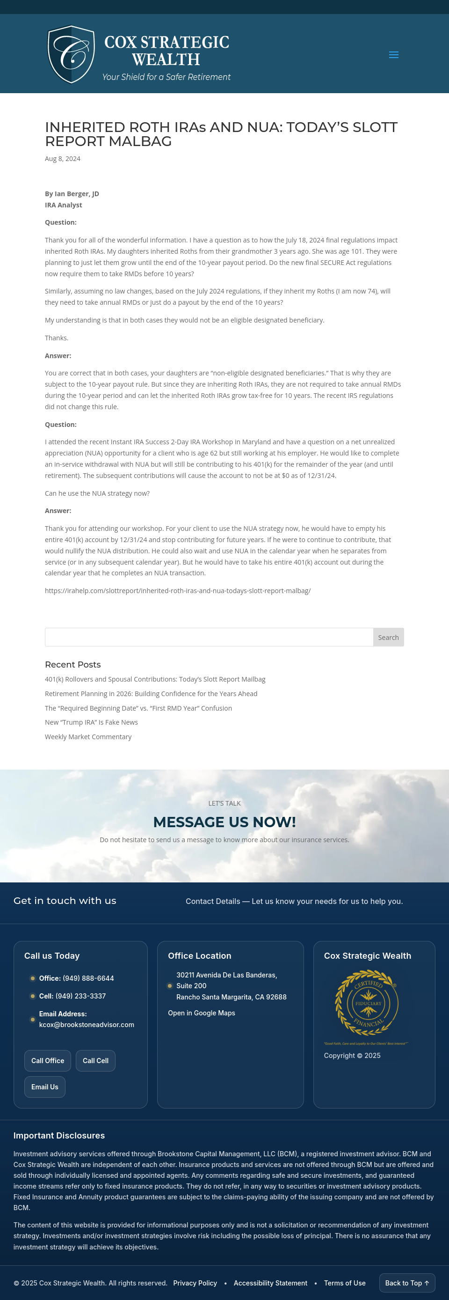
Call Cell (96, 1061)
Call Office (47, 1061)
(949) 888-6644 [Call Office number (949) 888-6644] (88, 978)
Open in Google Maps (201, 1013)
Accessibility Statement (270, 1283)
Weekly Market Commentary (88, 736)
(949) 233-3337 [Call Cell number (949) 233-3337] (81, 996)
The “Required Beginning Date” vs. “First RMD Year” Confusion (138, 708)
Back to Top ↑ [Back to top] (407, 1283)
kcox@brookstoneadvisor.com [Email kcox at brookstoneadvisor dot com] (86, 1024)
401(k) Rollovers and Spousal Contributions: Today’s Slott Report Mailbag (155, 679)
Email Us (44, 1087)
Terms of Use (345, 1283)
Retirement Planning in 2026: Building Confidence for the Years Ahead (151, 693)
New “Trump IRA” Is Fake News (91, 722)
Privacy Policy (195, 1283)
